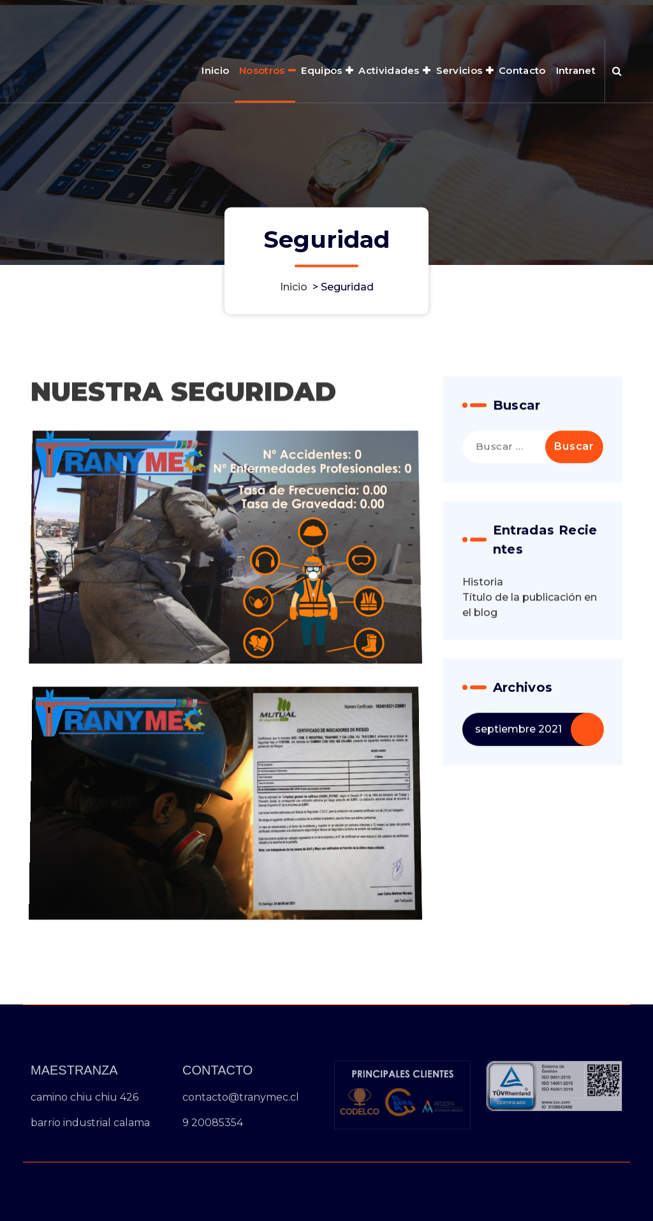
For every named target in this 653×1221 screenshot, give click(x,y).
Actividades (388, 70)
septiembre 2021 (518, 742)
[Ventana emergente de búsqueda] (617, 70)
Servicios (459, 70)
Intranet (576, 70)
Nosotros (261, 70)
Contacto (522, 70)
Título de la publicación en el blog (529, 618)
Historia (482, 595)
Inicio (215, 70)
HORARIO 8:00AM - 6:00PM (467, 18)
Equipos (321, 70)
